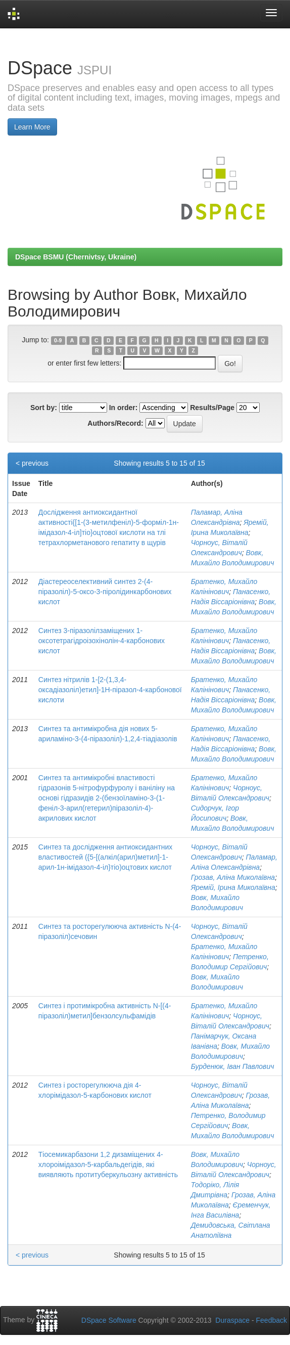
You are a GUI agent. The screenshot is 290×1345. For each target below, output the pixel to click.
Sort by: (43, 408)
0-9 (58, 340)
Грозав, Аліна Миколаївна (233, 877)
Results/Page (212, 408)
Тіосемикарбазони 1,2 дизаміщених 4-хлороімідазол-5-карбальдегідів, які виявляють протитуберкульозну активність (108, 1164)
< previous (32, 463)
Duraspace (232, 1320)
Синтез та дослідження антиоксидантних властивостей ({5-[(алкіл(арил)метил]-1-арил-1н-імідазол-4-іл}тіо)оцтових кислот (105, 857)
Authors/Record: (115, 423)
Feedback (271, 1320)
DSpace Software (108, 1320)
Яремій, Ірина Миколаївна (233, 887)
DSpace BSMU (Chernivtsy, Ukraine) (75, 257)
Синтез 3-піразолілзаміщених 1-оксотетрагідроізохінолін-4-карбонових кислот (101, 640)
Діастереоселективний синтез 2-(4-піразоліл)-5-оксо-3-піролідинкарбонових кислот (105, 591)
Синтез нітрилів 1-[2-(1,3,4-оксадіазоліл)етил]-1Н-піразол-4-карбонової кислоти (110, 690)
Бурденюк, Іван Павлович (232, 1066)
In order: (123, 408)
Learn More (32, 127)
